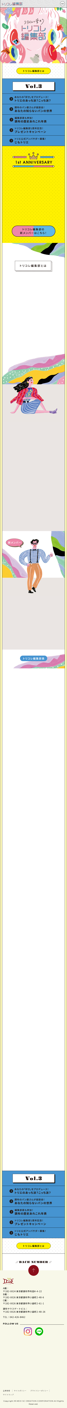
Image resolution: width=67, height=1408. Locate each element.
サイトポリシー (26, 1390)
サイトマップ (40, 1394)
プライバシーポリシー (15, 1394)
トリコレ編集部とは (34, 70)
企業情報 (8, 1390)
